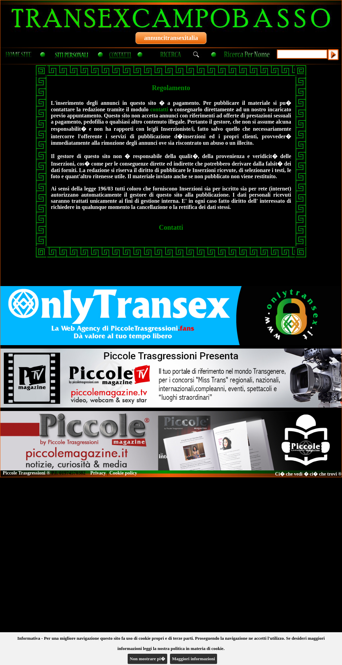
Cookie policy (123, 473)
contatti (159, 109)
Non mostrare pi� (147, 658)
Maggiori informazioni (193, 658)
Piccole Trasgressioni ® (26, 473)
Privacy (98, 473)
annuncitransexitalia (171, 37)
